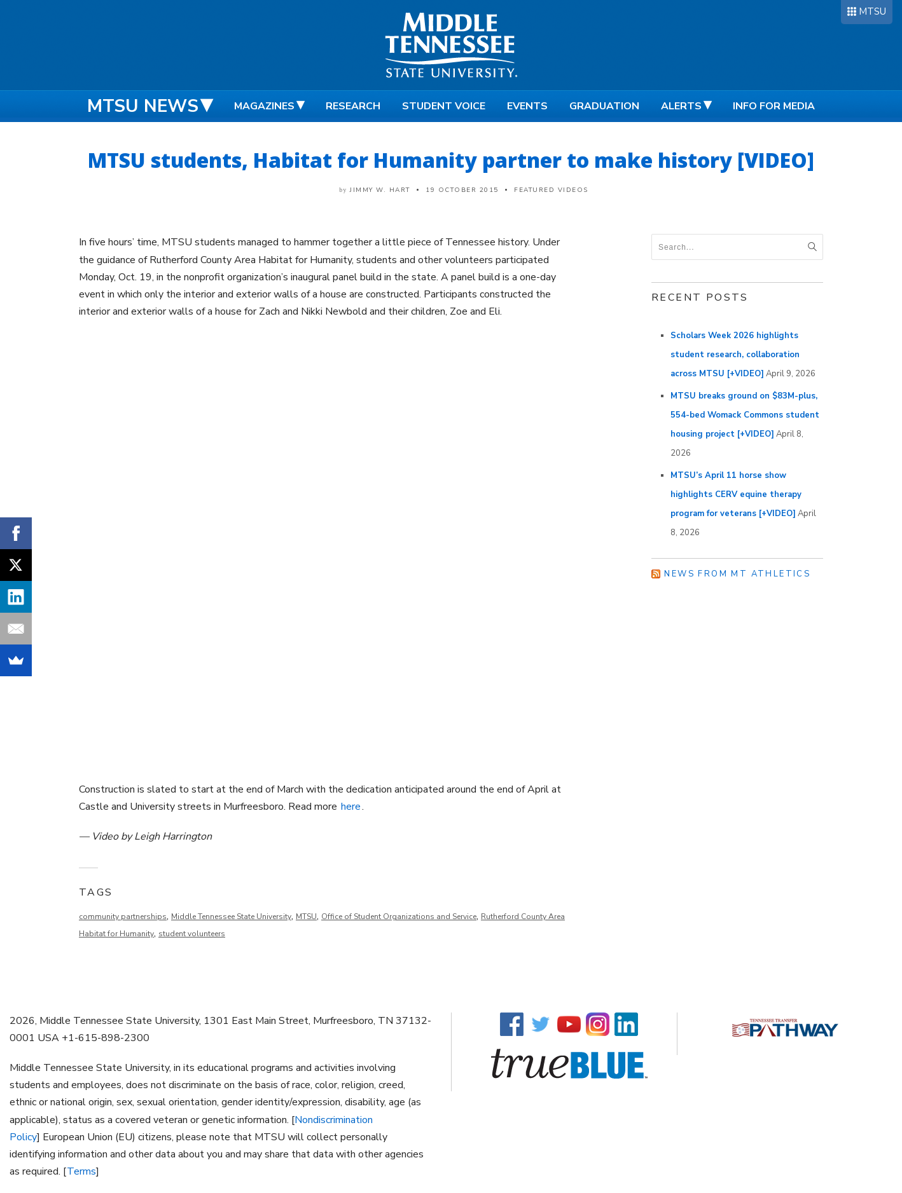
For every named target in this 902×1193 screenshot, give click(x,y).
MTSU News (142, 106)
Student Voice (443, 106)
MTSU (872, 11)
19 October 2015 (462, 190)
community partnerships (123, 916)
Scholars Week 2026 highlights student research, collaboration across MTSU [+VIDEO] (735, 354)
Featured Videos (551, 190)
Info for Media (774, 106)
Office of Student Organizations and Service (398, 916)
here (351, 807)
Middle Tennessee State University (231, 916)
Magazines (264, 106)
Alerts (681, 106)
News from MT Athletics (737, 574)
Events (527, 106)
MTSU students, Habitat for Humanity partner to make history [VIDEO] (451, 160)
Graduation (604, 106)
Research (353, 106)
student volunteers (191, 934)
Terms (81, 1171)
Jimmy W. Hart (380, 190)
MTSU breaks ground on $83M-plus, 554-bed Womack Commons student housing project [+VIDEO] (744, 415)
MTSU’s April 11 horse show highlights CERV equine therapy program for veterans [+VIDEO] (735, 494)
